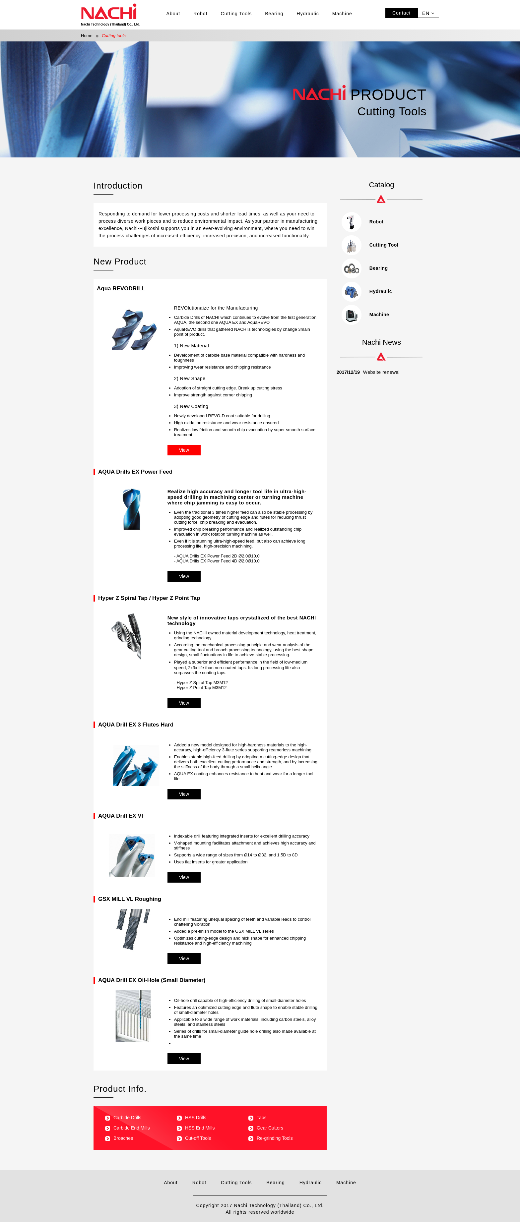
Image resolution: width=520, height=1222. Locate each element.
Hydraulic (308, 13)
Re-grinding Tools (270, 1138)
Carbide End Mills (127, 1128)
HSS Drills (191, 1117)
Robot (200, 13)
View (184, 450)
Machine (342, 13)
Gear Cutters (265, 1128)
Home (87, 35)
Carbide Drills (123, 1117)
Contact (401, 13)
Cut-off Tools (194, 1138)
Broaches (119, 1138)
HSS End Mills (196, 1128)
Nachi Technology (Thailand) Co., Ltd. (120, 14)
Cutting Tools (236, 13)
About (173, 13)
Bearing (274, 13)
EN (428, 13)
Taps (257, 1117)
